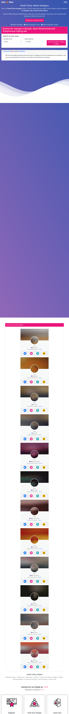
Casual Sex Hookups (30, 679)
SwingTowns (22, 51)
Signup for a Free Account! (34, 20)
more (40, 349)
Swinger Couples (57, 677)
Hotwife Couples (10, 677)
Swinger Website (18, 679)
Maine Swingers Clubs (32, 25)
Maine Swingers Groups (49, 25)
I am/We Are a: (7, 39)
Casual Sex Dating (45, 677)
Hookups (36, 677)
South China (52, 679)
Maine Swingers (17, 25)
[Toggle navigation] (66, 2)
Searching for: (29, 39)
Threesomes (21, 677)
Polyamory (28, 677)
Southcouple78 (7, 51)
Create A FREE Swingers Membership (15, 14)
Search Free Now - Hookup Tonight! (56, 43)
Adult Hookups (43, 679)
